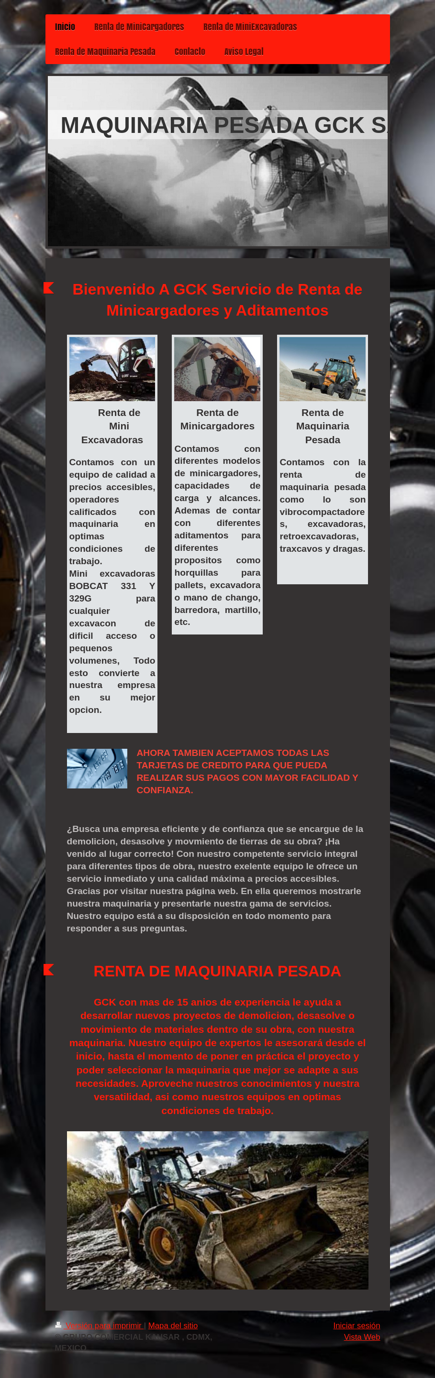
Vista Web (362, 1337)
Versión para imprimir (99, 1325)
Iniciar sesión (357, 1325)
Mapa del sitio (173, 1325)
